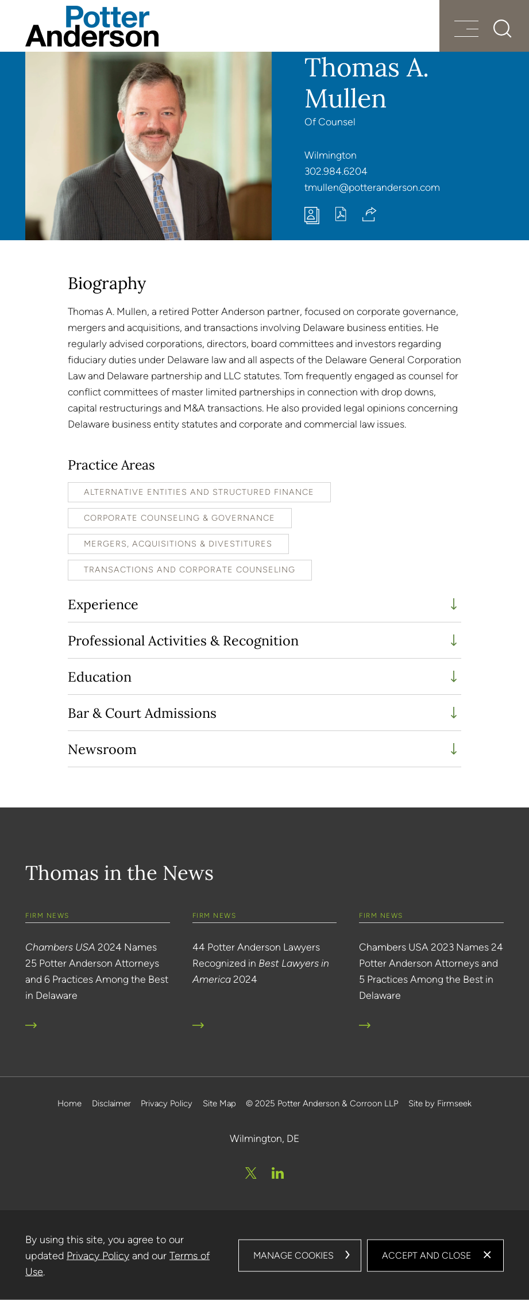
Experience (103, 604)
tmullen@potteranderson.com (372, 187)
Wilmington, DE (264, 1138)
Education (100, 676)
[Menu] (466, 30)
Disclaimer (111, 1103)
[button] (369, 214)
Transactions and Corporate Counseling (189, 569)
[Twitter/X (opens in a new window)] (251, 1173)
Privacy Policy (166, 1103)
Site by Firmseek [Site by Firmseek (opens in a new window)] (440, 1103)
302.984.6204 (336, 171)
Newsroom (102, 748)
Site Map (219, 1103)
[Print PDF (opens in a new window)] (340, 217)
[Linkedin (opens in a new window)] (277, 1173)
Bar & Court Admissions (142, 712)
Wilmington (330, 155)
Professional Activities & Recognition (183, 640)
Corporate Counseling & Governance (179, 518)
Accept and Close (426, 1255)
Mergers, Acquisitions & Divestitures (178, 544)
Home (69, 1103)
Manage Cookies (293, 1255)
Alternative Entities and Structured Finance (199, 492)
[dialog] (264, 1255)
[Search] (502, 29)
